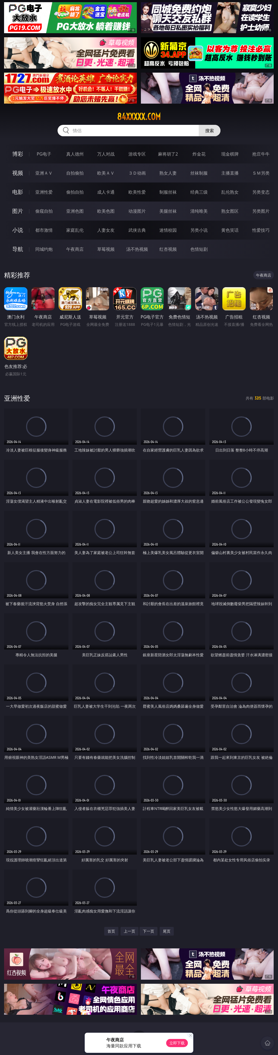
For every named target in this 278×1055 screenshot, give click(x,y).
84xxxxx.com (139, 116)
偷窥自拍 (44, 211)
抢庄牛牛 (261, 154)
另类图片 (261, 211)
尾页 (166, 931)
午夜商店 (75, 249)
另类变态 (261, 192)
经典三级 (199, 192)
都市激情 (44, 230)
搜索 (209, 131)
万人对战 (106, 154)
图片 (17, 211)
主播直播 (230, 173)
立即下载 (177, 1042)
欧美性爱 (137, 192)
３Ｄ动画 (137, 173)
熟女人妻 (168, 173)
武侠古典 (137, 230)
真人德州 (75, 154)
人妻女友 (106, 230)
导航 (17, 249)
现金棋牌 (230, 154)
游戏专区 (137, 154)
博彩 (17, 153)
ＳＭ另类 (261, 173)
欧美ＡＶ (106, 173)
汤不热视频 (137, 249)
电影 (17, 192)
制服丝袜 (168, 192)
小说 (17, 230)
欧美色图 (106, 211)
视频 (17, 173)
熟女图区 (230, 211)
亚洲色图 (75, 211)
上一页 (129, 931)
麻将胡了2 (168, 154)
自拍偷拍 (75, 173)
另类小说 (199, 230)
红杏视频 (168, 249)
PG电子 (44, 154)
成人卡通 (106, 192)
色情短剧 (199, 249)
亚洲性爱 (44, 192)
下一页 (148, 931)
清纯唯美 (199, 211)
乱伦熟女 (230, 192)
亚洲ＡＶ (44, 173)
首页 (111, 931)
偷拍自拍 (75, 192)
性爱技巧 (261, 230)
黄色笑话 (230, 230)
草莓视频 (106, 249)
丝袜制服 (199, 173)
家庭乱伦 (75, 230)
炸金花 (199, 154)
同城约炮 (44, 249)
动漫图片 (137, 211)
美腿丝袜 (168, 211)
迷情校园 (168, 230)
